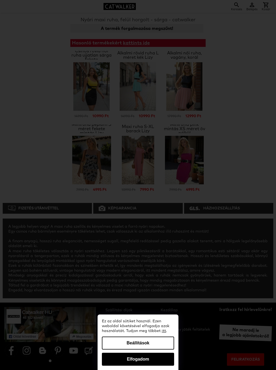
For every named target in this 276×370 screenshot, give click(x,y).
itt (164, 331)
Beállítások (138, 343)
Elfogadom (138, 359)
